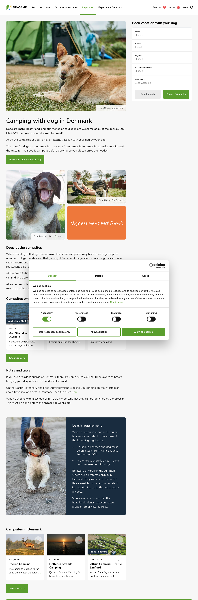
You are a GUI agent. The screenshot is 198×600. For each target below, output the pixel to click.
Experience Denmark (110, 7)
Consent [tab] (52, 275)
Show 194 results (176, 94)
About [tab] (145, 275)
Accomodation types (66, 7)
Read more (116, 302)
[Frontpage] (17, 7)
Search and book (40, 7)
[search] (188, 7)
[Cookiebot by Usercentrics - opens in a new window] (151, 265)
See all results (17, 358)
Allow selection (98, 332)
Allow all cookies (143, 332)
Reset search (147, 94)
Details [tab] (99, 275)
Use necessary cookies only (54, 332)
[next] (118, 560)
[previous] (13, 329)
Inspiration (88, 7)
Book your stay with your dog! (25, 159)
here (75, 392)
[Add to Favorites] (38, 540)
